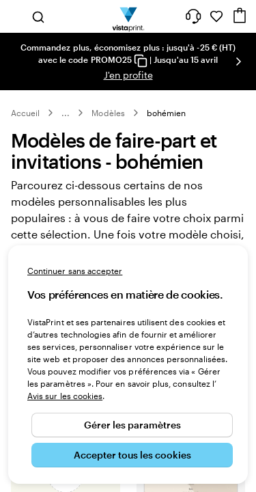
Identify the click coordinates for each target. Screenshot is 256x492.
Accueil (25, 118)
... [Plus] (65, 118)
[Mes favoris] (216, 16)
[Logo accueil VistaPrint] (128, 16)
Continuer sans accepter (74, 270)
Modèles (107, 118)
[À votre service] (193, 16)
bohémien (166, 118)
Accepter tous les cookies (132, 455)
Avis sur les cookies (64, 395)
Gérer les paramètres (132, 424)
